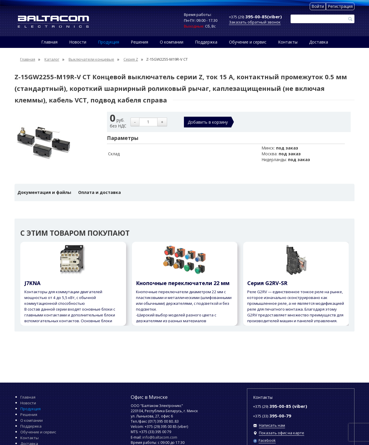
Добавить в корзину (208, 122)
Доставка (318, 42)
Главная (49, 42)
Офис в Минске (149, 397)
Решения (139, 42)
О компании (171, 42)
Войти (317, 6)
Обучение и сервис (247, 42)
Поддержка (206, 42)
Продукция (108, 42)
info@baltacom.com (159, 437)
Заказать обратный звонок (255, 22)
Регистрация (340, 6)
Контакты (288, 42)
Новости (77, 42)
